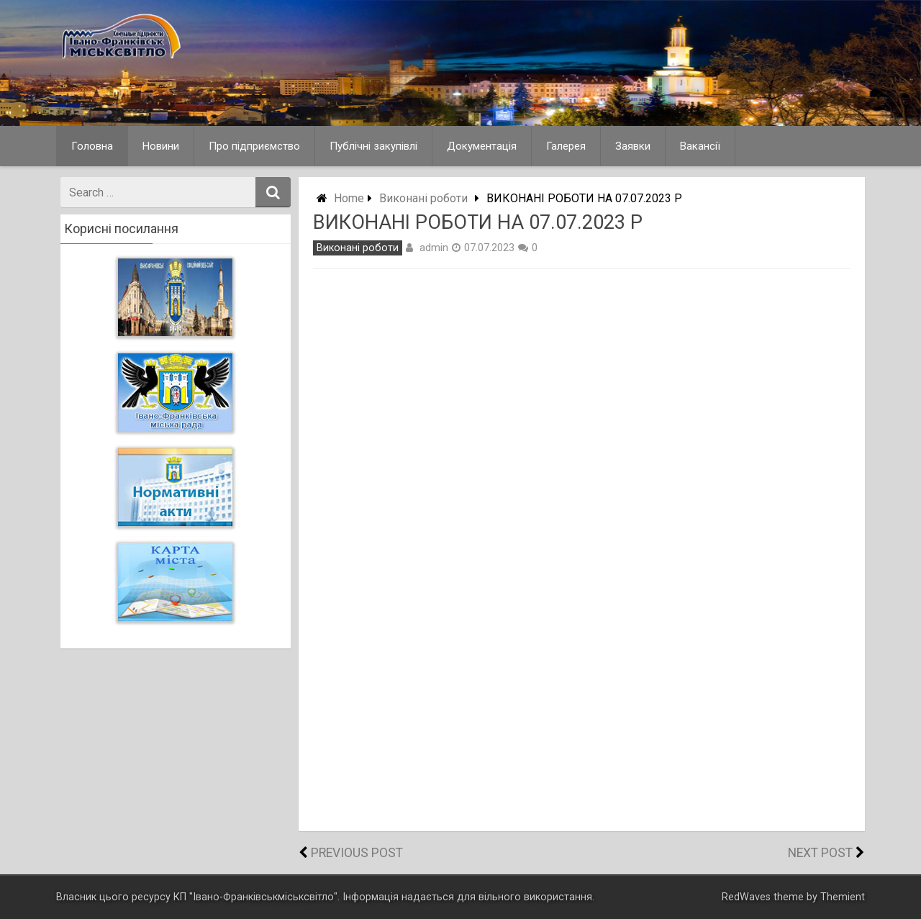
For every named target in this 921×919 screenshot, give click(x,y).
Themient (842, 897)
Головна (92, 146)
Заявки (632, 146)
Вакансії (700, 146)
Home (349, 198)
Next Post (820, 853)
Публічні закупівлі (373, 146)
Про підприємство (254, 146)
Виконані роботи (423, 198)
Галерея (566, 146)
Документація (482, 146)
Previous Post (357, 853)
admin (433, 247)
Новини (160, 146)
